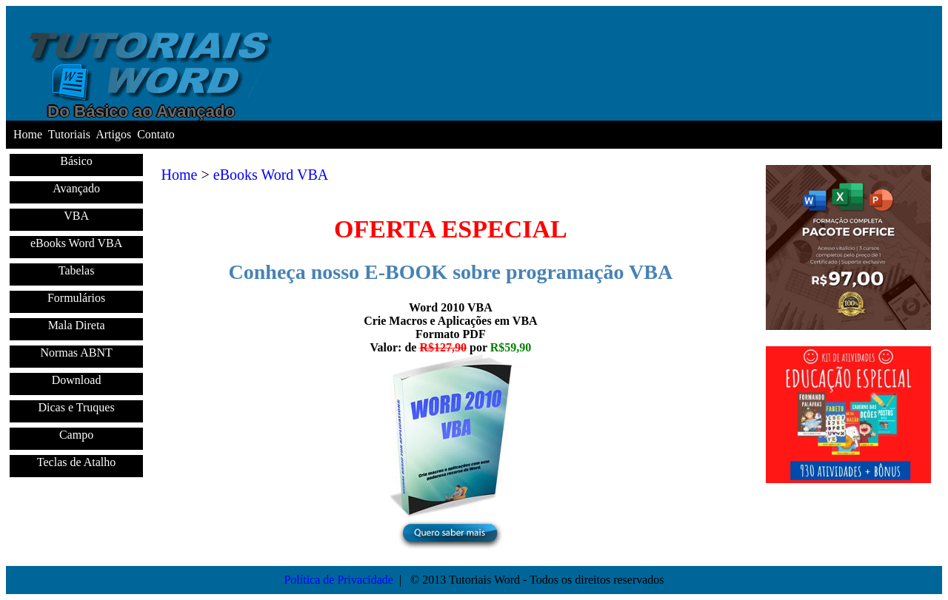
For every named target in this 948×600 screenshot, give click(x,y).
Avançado (76, 188)
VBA (76, 215)
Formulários (76, 297)
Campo (76, 434)
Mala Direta (76, 325)
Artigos (113, 134)
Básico (76, 161)
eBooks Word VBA (76, 243)
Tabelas (77, 270)
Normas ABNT (76, 352)
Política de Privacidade (338, 579)
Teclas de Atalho (76, 462)
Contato (156, 134)
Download (76, 380)
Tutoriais (69, 134)
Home (27, 134)
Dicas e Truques (77, 407)
